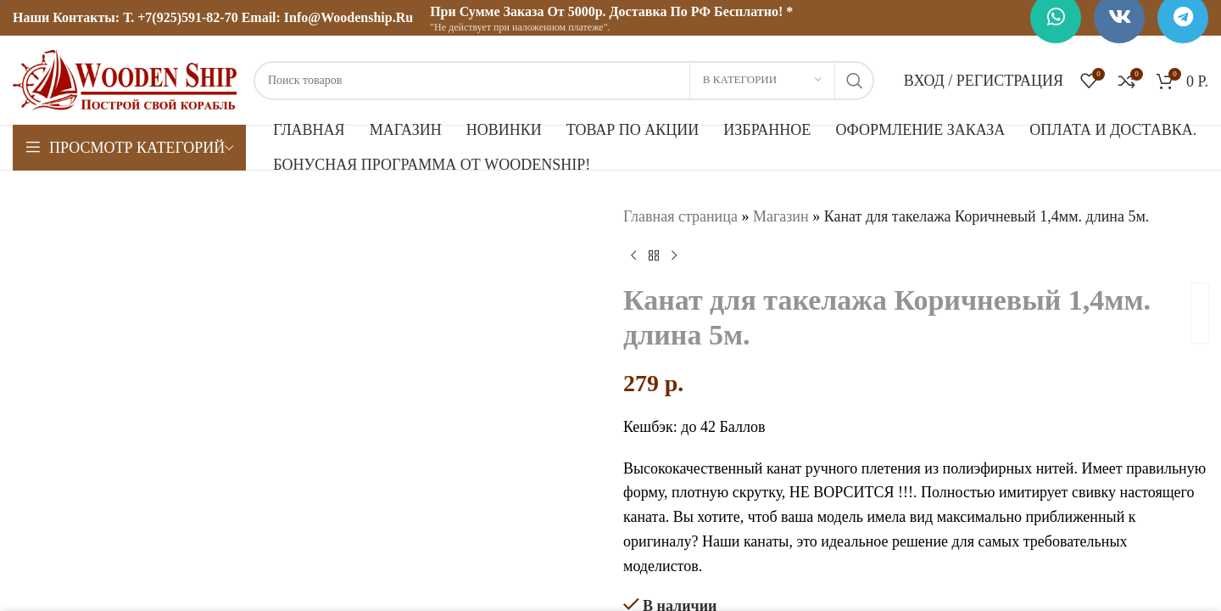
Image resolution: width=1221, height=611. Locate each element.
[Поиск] (564, 80)
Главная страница (680, 216)
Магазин (781, 216)
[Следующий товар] (674, 256)
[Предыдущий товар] (633, 256)
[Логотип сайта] (125, 78)
